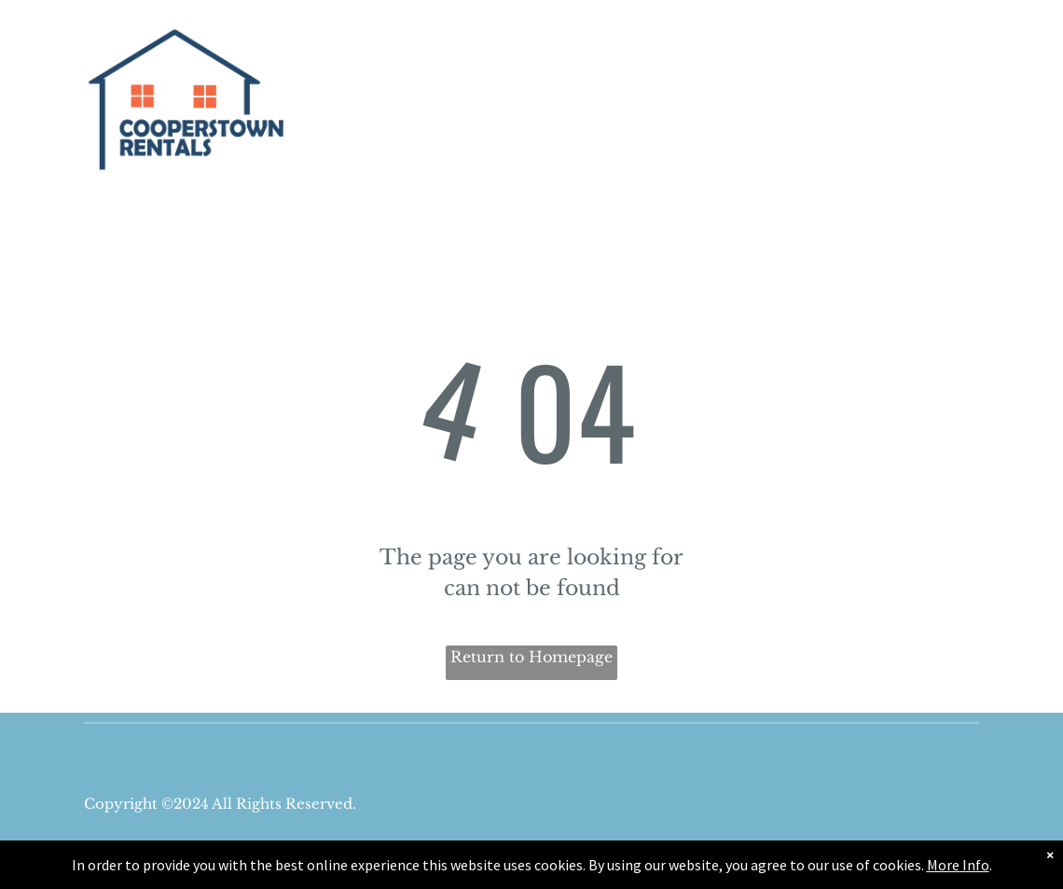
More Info (958, 864)
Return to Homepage (531, 656)
